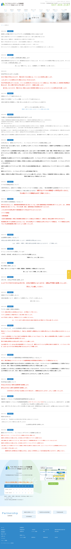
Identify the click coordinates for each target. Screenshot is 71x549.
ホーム (5, 10)
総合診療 (57, 531)
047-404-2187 (18, 478)
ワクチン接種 (34, 531)
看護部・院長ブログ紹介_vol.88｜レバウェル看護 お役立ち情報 (35, 109)
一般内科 (33, 529)
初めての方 (33, 10)
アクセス (41, 10)
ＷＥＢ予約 (69, 276)
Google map (53, 483)
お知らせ (48, 10)
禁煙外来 (22, 531)
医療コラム (55, 10)
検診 (44, 531)
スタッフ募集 (64, 10)
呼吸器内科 (22, 529)
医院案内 (19, 10)
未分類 (56, 537)
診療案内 (26, 10)
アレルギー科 (46, 529)
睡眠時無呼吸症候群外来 (60, 529)
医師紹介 (12, 10)
